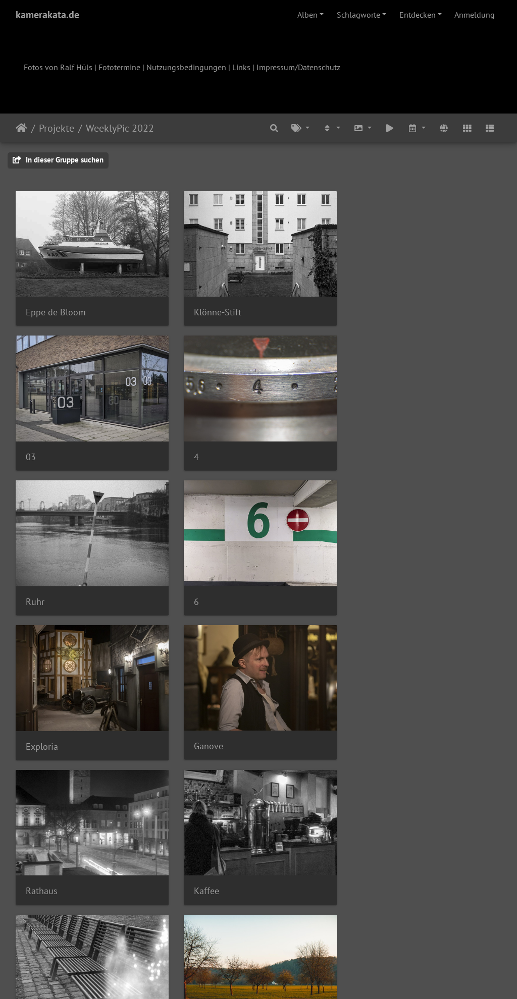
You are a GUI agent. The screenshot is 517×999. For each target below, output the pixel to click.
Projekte (56, 128)
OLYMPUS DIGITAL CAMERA (413, 743)
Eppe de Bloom (56, 311)
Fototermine (119, 67)
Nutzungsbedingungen (186, 67)
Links (241, 67)
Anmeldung (474, 15)
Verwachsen (216, 887)
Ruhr (202, 455)
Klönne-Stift (216, 311)
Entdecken (417, 15)
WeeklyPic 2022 (120, 128)
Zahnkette (379, 887)
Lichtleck (210, 744)
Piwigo (279, 978)
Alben (307, 15)
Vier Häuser (48, 887)
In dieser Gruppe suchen (58, 159)
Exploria (42, 599)
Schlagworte (358, 15)
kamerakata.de (47, 14)
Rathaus (375, 599)
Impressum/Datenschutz (298, 67)
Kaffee (38, 743)
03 (364, 311)
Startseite (21, 128)
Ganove (207, 599)
